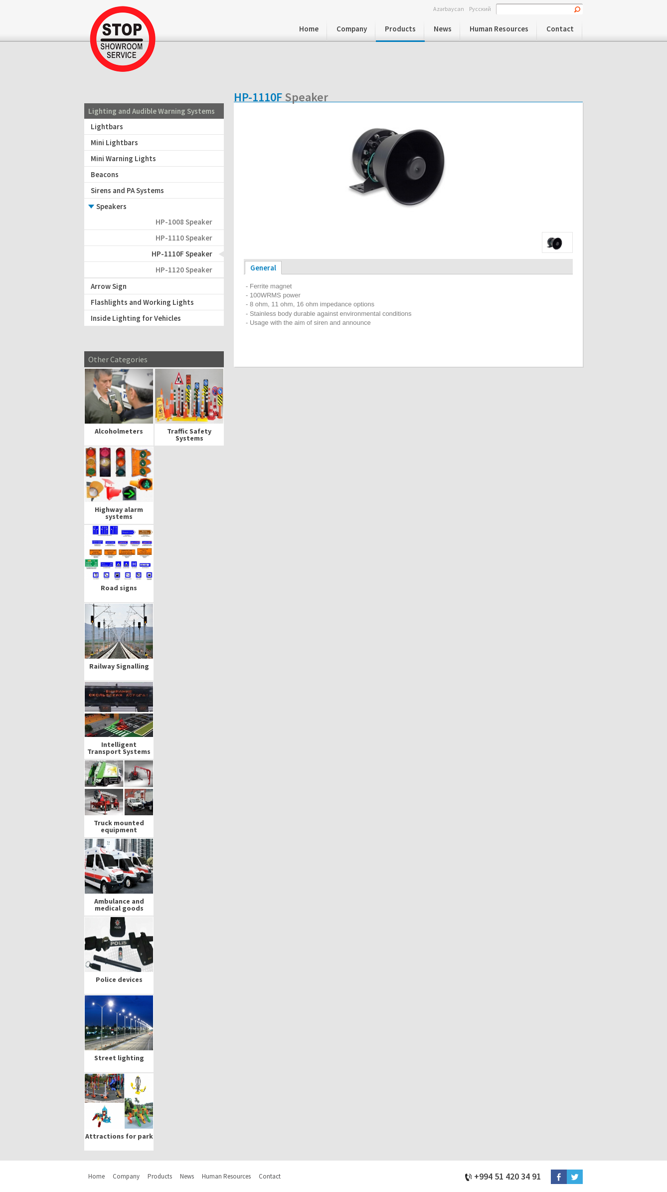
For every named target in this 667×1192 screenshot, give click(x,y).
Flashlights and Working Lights (142, 302)
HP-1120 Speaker (184, 269)
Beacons (105, 174)
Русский (480, 8)
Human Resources (499, 28)
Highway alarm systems (119, 513)
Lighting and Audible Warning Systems (151, 111)
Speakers (111, 206)
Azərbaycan (448, 8)
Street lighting (119, 1057)
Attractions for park (119, 1136)
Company (351, 28)
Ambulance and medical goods (119, 905)
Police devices (119, 979)
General (263, 267)
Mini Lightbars (114, 142)
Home (309, 28)
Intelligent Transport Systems (119, 748)
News (443, 28)
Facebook (559, 1177)
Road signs (119, 587)
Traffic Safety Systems (189, 435)
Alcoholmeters (119, 431)
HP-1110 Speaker (184, 237)
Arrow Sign (109, 286)
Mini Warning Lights (123, 158)
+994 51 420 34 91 (507, 1176)
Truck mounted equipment (119, 826)
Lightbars (107, 126)
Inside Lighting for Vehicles (136, 318)
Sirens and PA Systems (127, 190)
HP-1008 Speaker (184, 222)
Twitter (575, 1177)
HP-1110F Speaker (182, 253)
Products (400, 28)
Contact (560, 28)
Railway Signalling (119, 666)
